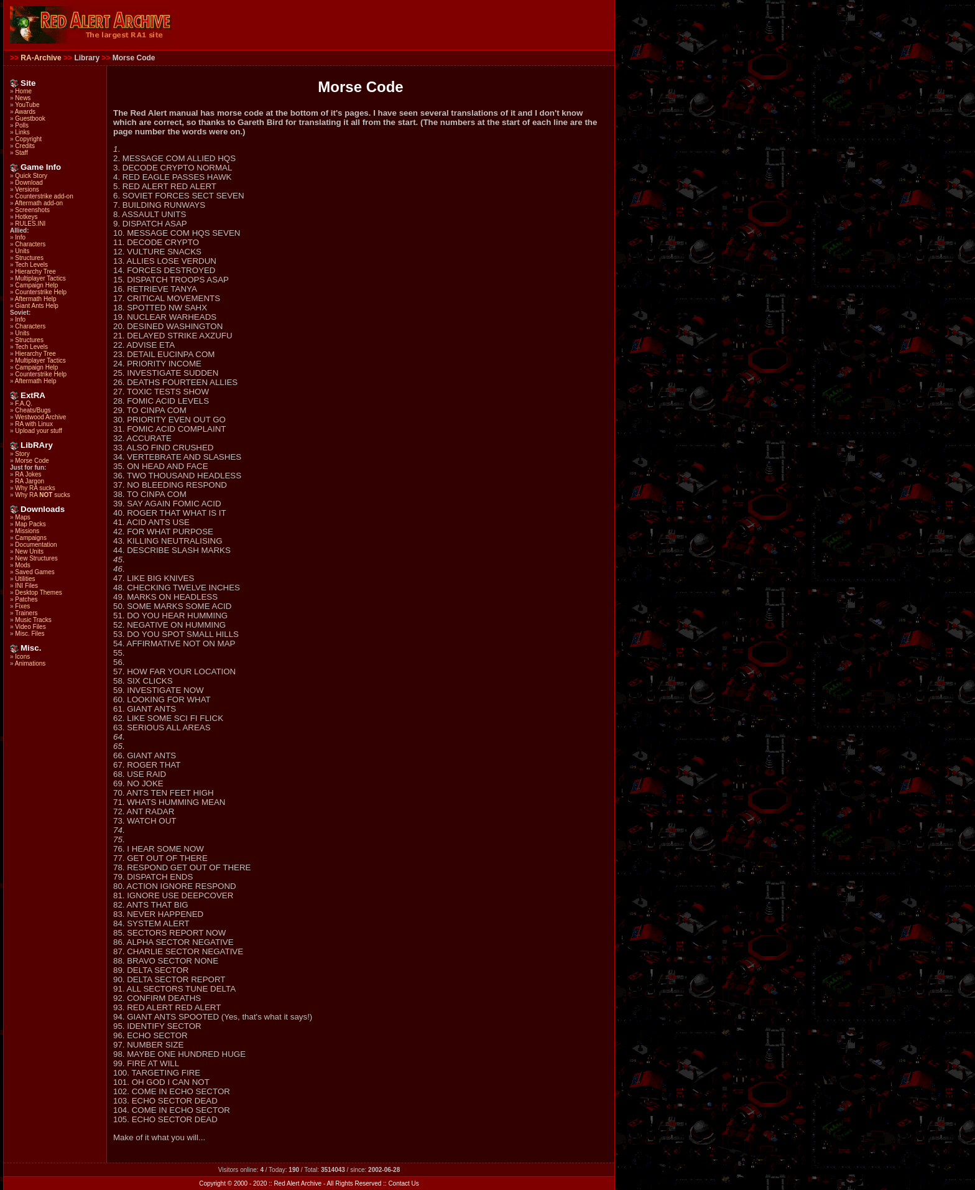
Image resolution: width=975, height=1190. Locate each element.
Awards (25, 111)
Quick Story (31, 175)
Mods (22, 565)
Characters (30, 244)
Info (20, 237)
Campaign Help (36, 285)
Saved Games (34, 572)
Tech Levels (31, 264)
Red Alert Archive (297, 1183)
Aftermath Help (36, 298)
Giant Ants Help (36, 305)
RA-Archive (41, 57)
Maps (22, 517)
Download (28, 182)
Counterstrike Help (41, 292)
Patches (26, 599)
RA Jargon (29, 481)
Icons (22, 656)
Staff (21, 152)
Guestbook (30, 118)
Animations (30, 663)
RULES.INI (30, 223)
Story (22, 453)
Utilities (25, 578)
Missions (27, 531)
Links (22, 132)
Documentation (36, 544)
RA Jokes (28, 474)
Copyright (28, 139)
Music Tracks (33, 619)
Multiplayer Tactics (40, 278)
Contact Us (403, 1183)
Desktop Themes (38, 592)
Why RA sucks (35, 488)
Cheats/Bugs (32, 410)
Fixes (22, 606)
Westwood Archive (40, 417)
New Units (29, 551)
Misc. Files (29, 633)
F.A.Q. (23, 403)
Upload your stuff (38, 430)
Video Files (30, 626)
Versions (27, 189)
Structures (29, 257)
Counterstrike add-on (44, 196)
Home (23, 91)
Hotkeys (26, 216)
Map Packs (30, 524)
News (22, 98)
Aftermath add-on (39, 203)
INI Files (26, 585)
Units (22, 251)
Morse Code (32, 460)
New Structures (36, 558)
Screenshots (32, 210)
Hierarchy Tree (35, 271)
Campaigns (31, 537)
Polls (22, 125)
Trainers (26, 613)
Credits (25, 145)
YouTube (27, 104)
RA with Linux (34, 424)
